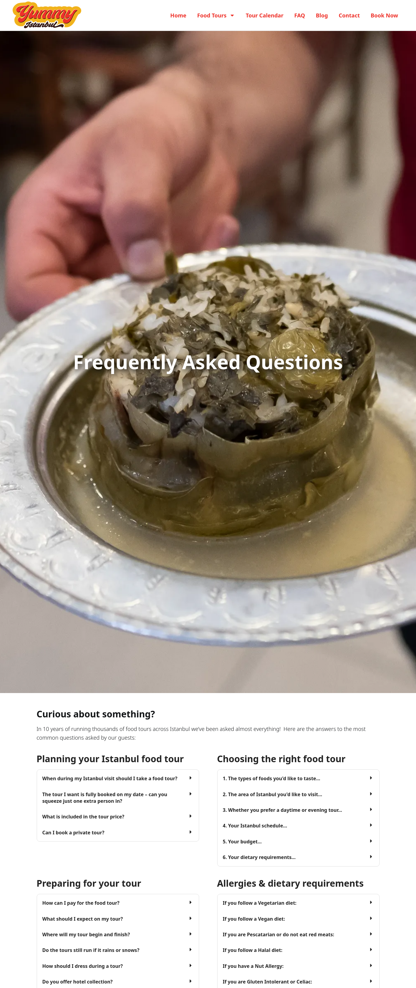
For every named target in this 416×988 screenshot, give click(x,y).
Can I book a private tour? (73, 832)
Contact (349, 15)
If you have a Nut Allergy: (253, 966)
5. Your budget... (242, 841)
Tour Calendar (264, 15)
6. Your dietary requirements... (259, 857)
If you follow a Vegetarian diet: (260, 903)
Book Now (384, 15)
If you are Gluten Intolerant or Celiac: (267, 981)
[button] (118, 778)
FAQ (299, 15)
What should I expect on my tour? (82, 918)
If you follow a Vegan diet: (254, 918)
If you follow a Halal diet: (252, 950)
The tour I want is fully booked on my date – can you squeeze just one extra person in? (104, 797)
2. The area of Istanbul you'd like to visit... (272, 794)
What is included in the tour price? (83, 816)
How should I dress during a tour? (82, 966)
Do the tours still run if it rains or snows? (91, 950)
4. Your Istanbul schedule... (255, 825)
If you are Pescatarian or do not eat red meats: (278, 934)
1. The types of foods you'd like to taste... (271, 778)
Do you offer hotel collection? (77, 981)
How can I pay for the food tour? (81, 903)
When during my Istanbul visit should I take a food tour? (109, 778)
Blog (322, 15)
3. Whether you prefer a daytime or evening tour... (282, 810)
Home (178, 15)
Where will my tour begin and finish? (86, 934)
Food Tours (216, 15)
